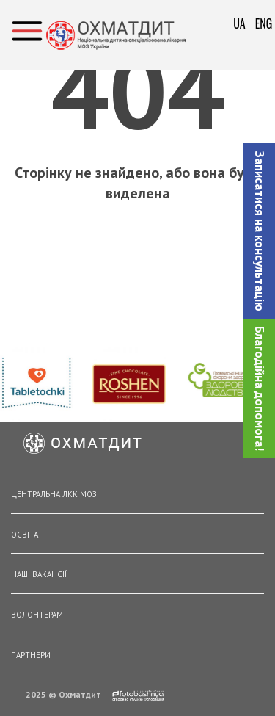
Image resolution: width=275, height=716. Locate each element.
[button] (259, 231)
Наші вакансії (39, 574)
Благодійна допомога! (260, 388)
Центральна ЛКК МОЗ (54, 494)
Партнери (31, 655)
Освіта (24, 534)
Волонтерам (37, 615)
